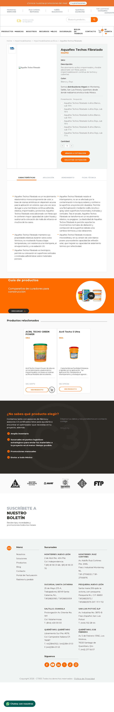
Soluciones (21, 558)
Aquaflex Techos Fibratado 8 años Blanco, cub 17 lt (82, 128)
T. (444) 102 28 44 (87, 623)
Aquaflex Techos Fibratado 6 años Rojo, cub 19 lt (83, 122)
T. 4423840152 (51, 643)
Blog (54, 31)
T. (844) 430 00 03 (53, 623)
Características (26, 177)
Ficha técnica (89, 177)
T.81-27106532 (85, 574)
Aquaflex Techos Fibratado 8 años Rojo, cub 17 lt (83, 134)
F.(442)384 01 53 (52, 647)
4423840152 (80, 12)
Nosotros (31, 31)
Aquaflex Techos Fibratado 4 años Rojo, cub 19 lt (83, 110)
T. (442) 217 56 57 (87, 649)
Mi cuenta (108, 31)
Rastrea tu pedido (25, 579)
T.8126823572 (85, 598)
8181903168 (11, 12)
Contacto (90, 31)
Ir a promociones (77, 3)
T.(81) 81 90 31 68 (52, 565)
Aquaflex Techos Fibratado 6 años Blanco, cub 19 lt (82, 116)
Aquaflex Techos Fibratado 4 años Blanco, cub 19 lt (82, 104)
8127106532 (34, 12)
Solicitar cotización (75, 160)
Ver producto (37, 390)
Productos (7, 31)
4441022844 (102, 11)
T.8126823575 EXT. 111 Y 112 (91, 602)
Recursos (44, 31)
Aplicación (48, 177)
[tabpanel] (40, 361)
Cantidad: (65, 141)
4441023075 (109, 13)
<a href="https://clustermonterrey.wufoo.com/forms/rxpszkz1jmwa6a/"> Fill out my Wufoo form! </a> (78, 515)
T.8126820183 (50, 598)
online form (75, 428)
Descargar (19, 311)
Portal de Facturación (26, 575)
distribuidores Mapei (77, 87)
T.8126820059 (65, 598)
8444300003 (57, 12)
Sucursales (65, 31)
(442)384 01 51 (66, 643)
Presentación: (71, 99)
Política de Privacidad (84, 678)
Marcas (20, 31)
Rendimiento (68, 177)
